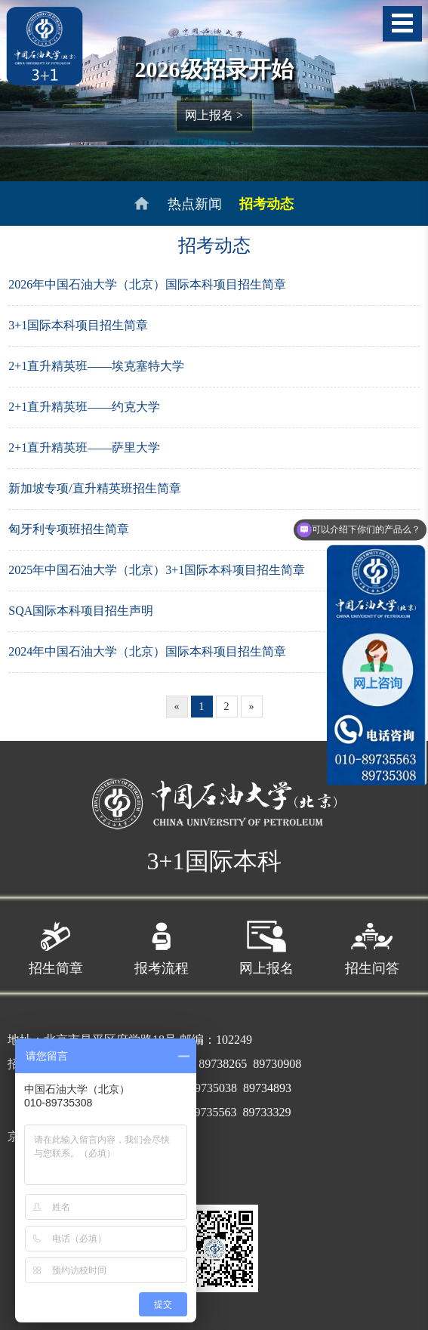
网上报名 (266, 945)
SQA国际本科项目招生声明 (80, 610)
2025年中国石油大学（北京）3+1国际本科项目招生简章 (156, 569)
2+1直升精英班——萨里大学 (84, 447)
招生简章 (56, 945)
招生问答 (372, 945)
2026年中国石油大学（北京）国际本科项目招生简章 (147, 284)
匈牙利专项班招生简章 (68, 529)
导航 (402, 24)
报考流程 (161, 945)
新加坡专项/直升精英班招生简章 (94, 488)
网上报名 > (214, 115)
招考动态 (266, 203)
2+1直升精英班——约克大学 (84, 406)
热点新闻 (195, 203)
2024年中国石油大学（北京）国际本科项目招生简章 (147, 651)
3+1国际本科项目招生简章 (78, 325)
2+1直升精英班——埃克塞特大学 (96, 366)
